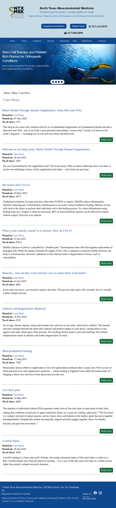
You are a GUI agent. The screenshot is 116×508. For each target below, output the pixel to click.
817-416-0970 (99, 26)
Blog (75, 41)
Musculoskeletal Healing (17, 351)
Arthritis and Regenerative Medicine (24, 308)
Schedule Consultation (53, 26)
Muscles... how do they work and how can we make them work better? (44, 273)
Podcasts (102, 41)
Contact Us (7, 501)
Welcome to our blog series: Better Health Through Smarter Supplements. (46, 149)
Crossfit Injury (11, 440)
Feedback (61, 498)
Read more (106, 139)
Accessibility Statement (23, 501)
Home (12, 41)
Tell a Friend (72, 498)
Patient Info (64, 41)
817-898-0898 (75, 32)
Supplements (86, 41)
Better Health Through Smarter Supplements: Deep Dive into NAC (42, 110)
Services (50, 41)
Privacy (23, 498)
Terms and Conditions (37, 498)
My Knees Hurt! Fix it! (16, 185)
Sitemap (51, 498)
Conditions (36, 41)
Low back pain (11, 390)
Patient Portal (78, 26)
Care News (18, 115)
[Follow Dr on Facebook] (95, 493)
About (24, 41)
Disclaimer (13, 498)
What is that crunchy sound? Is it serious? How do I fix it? (37, 230)
